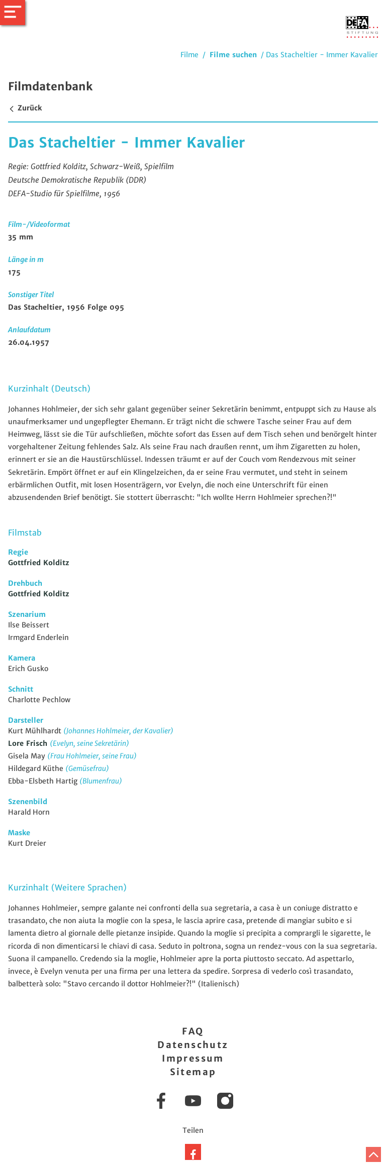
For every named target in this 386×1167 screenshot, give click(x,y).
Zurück (25, 107)
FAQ (193, 1031)
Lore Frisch (29, 743)
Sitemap (193, 1072)
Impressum (193, 1058)
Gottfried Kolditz (38, 562)
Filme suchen (233, 54)
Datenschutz (192, 1045)
